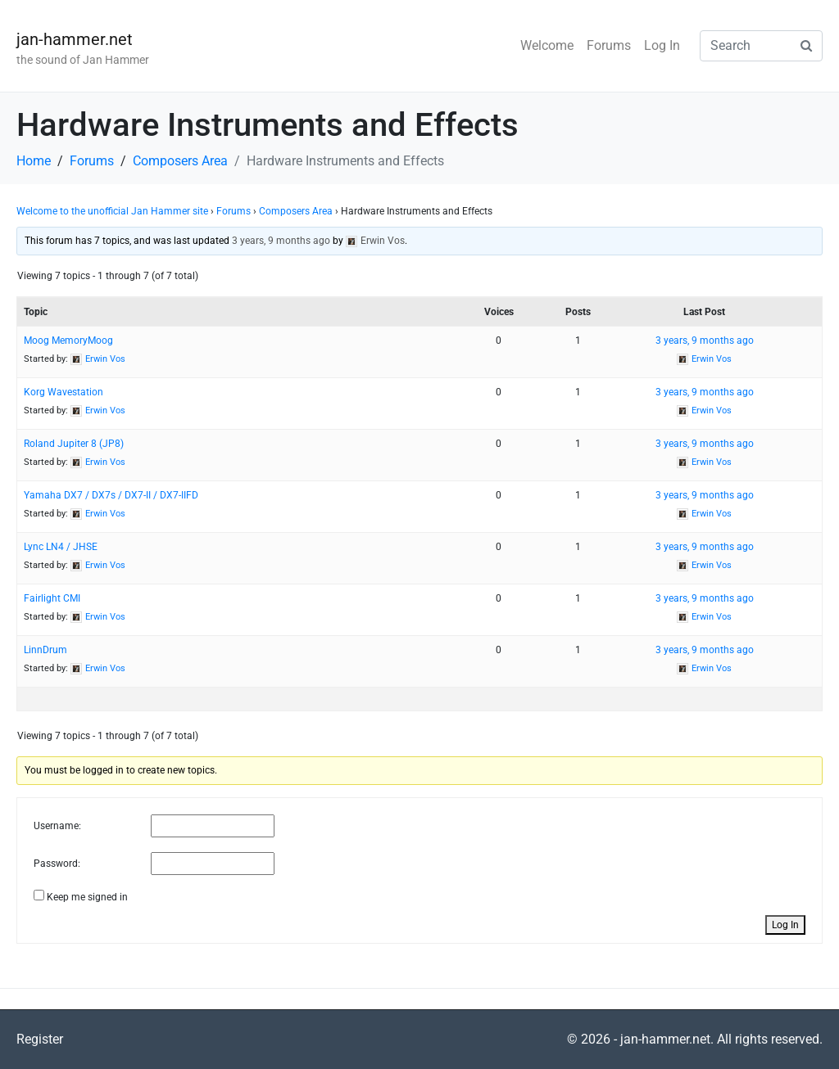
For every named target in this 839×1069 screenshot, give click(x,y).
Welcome (547, 45)
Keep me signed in (87, 897)
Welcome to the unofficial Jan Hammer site (112, 211)
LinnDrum (45, 650)
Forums (609, 45)
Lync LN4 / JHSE (61, 547)
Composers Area (296, 211)
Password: (57, 863)
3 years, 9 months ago (281, 240)
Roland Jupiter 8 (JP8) (74, 443)
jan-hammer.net (74, 39)
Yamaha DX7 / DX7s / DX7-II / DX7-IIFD (111, 495)
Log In (662, 45)
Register (39, 1039)
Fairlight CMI (52, 598)
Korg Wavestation (63, 392)
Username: (57, 826)
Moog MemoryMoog (68, 340)
